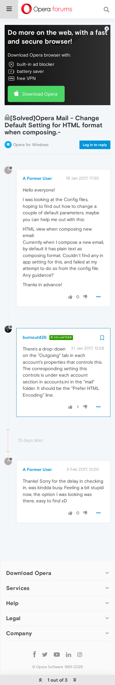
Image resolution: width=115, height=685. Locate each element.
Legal (13, 600)
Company (19, 615)
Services (17, 569)
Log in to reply (95, 126)
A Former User (37, 159)
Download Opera (39, 75)
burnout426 (35, 318)
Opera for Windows (30, 126)
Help (12, 584)
